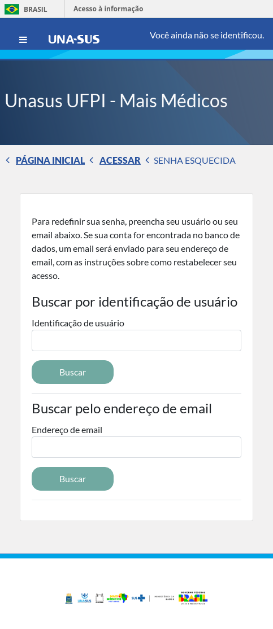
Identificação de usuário (78, 322)
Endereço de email (67, 429)
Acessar (120, 160)
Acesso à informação (108, 9)
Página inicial (50, 160)
